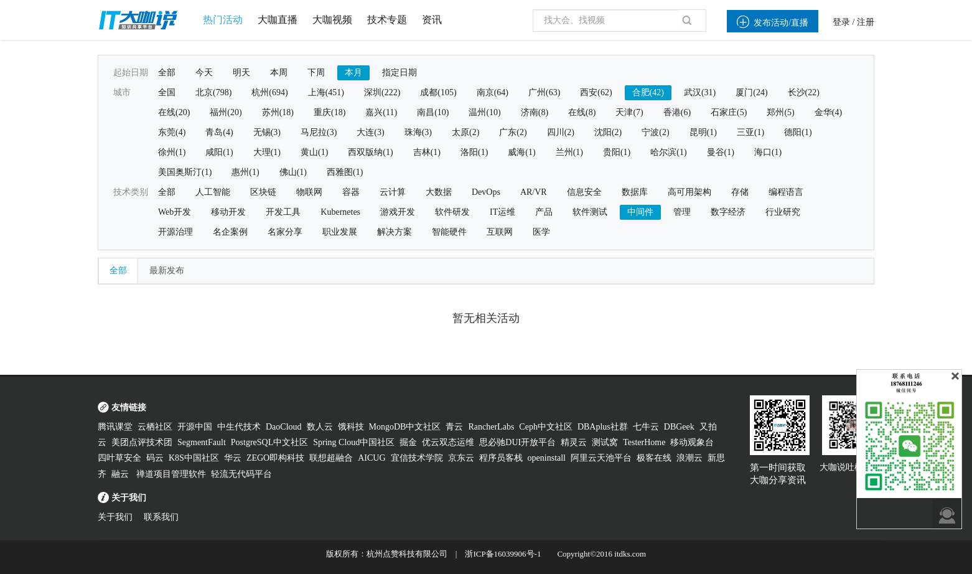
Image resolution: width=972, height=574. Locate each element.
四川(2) (560, 132)
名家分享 (285, 232)
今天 (204, 72)
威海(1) (521, 152)
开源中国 (194, 426)
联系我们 (161, 517)
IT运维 (502, 212)
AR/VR (533, 192)
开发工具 (283, 212)
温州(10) (484, 112)
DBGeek (679, 426)
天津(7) (629, 112)
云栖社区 (155, 426)
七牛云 (646, 426)
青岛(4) (219, 132)
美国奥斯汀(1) (185, 172)
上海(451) (326, 92)
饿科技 (351, 426)
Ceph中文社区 (545, 426)
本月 (353, 72)
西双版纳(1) (370, 152)
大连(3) (370, 132)
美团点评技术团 (141, 442)
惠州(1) (245, 172)
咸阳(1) (219, 152)
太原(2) (465, 132)
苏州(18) (278, 112)
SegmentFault (201, 442)
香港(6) (677, 112)
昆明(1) (703, 132)
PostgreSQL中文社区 (269, 442)
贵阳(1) (616, 152)
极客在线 (654, 458)
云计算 (393, 192)
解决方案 (394, 232)
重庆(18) (329, 112)
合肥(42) (648, 92)
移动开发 (228, 212)
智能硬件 (449, 232)
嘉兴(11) (381, 112)
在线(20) (174, 112)
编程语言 (786, 192)
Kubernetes (340, 212)
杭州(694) (269, 92)
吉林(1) (427, 152)
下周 (316, 72)
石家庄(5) (729, 112)
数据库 (635, 192)
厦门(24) (751, 92)
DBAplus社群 (602, 426)
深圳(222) (382, 92)
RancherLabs (491, 426)
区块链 (263, 192)
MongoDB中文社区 (405, 426)
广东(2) (512, 132)
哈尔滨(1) (668, 152)
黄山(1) (314, 152)
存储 (740, 192)
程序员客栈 (501, 458)
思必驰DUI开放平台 (517, 442)
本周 (278, 72)
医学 (541, 232)
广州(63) (544, 92)
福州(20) (225, 112)
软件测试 (589, 212)
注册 (865, 22)
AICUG (371, 458)
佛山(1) (293, 172)
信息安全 (584, 192)
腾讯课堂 (115, 426)
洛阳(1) (474, 152)
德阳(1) (797, 132)
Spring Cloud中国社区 (354, 442)
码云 (155, 458)
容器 (351, 192)
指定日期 (399, 72)
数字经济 (728, 212)
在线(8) (582, 112)
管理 (682, 212)
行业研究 (782, 212)
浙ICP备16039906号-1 (503, 553)
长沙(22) (804, 92)
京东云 (461, 458)
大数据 (439, 192)
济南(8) (534, 112)
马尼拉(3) (319, 132)
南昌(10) (433, 112)
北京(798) (213, 92)
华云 (232, 458)
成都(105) (438, 92)
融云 (121, 474)
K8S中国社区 (194, 458)
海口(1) (768, 152)
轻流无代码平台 (241, 474)
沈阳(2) (608, 132)
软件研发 (452, 212)
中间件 (640, 212)
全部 (166, 72)
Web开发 (174, 212)
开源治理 (175, 232)
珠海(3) (418, 132)
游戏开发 (397, 212)
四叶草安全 (119, 458)
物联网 (309, 192)
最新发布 (166, 270)
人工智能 (212, 192)
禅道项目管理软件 (171, 474)
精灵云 (574, 442)
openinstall (547, 458)
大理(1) (267, 152)
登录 (841, 22)
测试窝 (605, 442)
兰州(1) (569, 152)
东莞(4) (171, 132)
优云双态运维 (448, 442)
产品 (544, 212)
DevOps (486, 192)
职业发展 (339, 232)
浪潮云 (689, 458)
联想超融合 (331, 458)
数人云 (320, 426)
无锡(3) (267, 132)
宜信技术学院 (417, 458)
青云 (454, 426)
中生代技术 (239, 426)
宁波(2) (655, 132)
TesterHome (644, 442)
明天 (241, 72)
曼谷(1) (720, 152)
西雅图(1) (345, 172)
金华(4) (828, 112)
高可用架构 (689, 192)
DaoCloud (284, 426)
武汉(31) (700, 92)
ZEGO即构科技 (275, 458)
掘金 (408, 442)
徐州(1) (171, 152)
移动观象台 (692, 442)
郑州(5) (780, 112)
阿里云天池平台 (601, 458)
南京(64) (492, 92)
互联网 (500, 232)
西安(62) (596, 92)
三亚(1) (750, 132)
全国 (166, 92)
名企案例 (230, 232)
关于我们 (115, 517)
